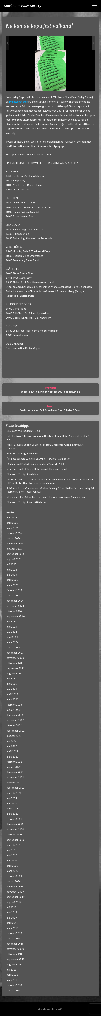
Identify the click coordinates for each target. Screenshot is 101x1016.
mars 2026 (12, 527)
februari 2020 (14, 875)
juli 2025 (11, 564)
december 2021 (15, 772)
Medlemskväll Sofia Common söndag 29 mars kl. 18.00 (36, 463)
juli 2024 (11, 621)
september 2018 (16, 959)
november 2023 (15, 657)
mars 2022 (12, 756)
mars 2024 (12, 642)
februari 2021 (14, 818)
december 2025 (15, 543)
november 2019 (15, 891)
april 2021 (12, 808)
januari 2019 (14, 938)
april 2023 (12, 694)
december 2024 (15, 600)
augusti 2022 (14, 735)
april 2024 (12, 636)
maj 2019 (12, 917)
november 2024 (15, 605)
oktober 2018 (14, 953)
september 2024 (16, 616)
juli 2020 (11, 849)
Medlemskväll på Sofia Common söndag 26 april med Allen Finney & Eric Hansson (45, 446)
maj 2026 (12, 517)
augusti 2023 (14, 673)
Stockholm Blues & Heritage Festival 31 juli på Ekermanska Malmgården (46, 496)
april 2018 (12, 974)
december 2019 (15, 886)
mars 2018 (12, 979)
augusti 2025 (14, 559)
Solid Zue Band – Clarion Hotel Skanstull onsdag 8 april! (37, 468)
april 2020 (12, 865)
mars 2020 (12, 870)
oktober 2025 (14, 548)
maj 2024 (12, 631)
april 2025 (12, 579)
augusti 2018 (14, 964)
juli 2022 (11, 740)
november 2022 (15, 720)
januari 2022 (14, 766)
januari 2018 (14, 990)
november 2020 (15, 829)
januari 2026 (14, 538)
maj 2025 (12, 574)
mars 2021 (12, 813)
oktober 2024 (14, 611)
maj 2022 (12, 746)
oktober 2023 (14, 662)
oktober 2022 (14, 725)
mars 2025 (12, 585)
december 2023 (15, 652)
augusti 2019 (14, 902)
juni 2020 (12, 855)
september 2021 (16, 787)
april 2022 (12, 751)
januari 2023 (14, 709)
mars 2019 (12, 928)
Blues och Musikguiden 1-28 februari (27, 502)
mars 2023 (12, 699)
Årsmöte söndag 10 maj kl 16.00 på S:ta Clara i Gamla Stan (38, 458)
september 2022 (16, 730)
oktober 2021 (14, 782)
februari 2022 (14, 761)
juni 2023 (12, 683)
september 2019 (16, 896)
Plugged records (18, 101)
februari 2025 (14, 590)
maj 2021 (12, 803)
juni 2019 (12, 912)
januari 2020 (14, 881)
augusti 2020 (14, 844)
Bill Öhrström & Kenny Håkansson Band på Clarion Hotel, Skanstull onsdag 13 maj (49, 437)
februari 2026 (14, 533)
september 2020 (16, 839)
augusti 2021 (14, 792)
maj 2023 (12, 688)
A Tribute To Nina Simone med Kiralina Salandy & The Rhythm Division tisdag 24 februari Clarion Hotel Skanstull (50, 490)
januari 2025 (14, 595)
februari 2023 (14, 704)
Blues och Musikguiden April (22, 453)
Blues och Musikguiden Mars (22, 474)
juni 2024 (12, 626)
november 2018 (15, 948)
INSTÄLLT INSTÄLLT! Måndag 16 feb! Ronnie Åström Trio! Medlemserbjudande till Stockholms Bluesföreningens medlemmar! (50, 481)
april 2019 (12, 922)
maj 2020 (12, 860)
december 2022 (15, 714)
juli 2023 (11, 678)
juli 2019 (11, 907)
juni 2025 (12, 569)
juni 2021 (12, 798)
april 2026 (12, 522)
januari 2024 (14, 647)
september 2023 (16, 668)
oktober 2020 (14, 834)
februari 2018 (14, 985)
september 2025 (16, 553)
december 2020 (15, 824)
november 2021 (15, 777)
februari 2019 (14, 933)
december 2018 (15, 943)
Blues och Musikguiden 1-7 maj (23, 430)
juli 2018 (11, 969)
